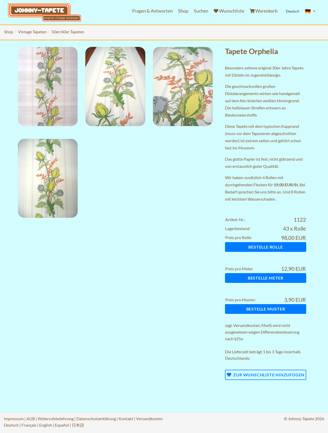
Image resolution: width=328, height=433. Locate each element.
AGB (30, 418)
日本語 (78, 424)
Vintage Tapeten (32, 31)
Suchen (201, 11)
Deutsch (11, 424)
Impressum (14, 418)
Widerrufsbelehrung (56, 418)
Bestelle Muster (265, 308)
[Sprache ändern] (310, 11)
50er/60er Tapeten (68, 31)
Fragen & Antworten (152, 11)
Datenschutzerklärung (96, 418)
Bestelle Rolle (265, 246)
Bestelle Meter (265, 277)
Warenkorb (264, 11)
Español (62, 424)
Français (29, 424)
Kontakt (126, 418)
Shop (183, 11)
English (45, 424)
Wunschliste (229, 11)
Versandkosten (246, 325)
